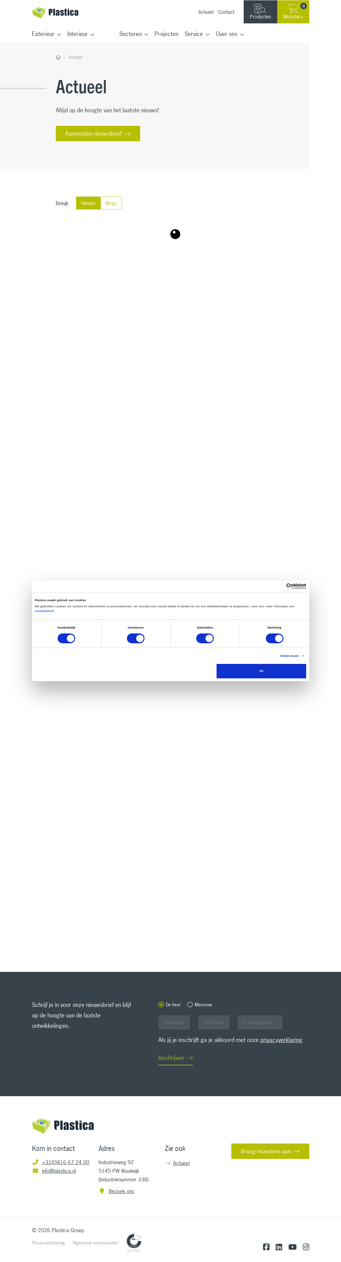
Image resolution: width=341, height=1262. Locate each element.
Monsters (295, 11)
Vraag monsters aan (266, 1151)
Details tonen (289, 655)
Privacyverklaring (48, 1243)
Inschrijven (171, 1058)
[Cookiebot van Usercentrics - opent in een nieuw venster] (279, 586)
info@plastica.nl (54, 1170)
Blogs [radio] (111, 201)
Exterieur (43, 34)
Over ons (226, 34)
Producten (260, 12)
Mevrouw (203, 1004)
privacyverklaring (281, 1040)
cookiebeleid (44, 611)
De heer (173, 1004)
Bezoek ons (116, 1191)
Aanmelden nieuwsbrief (93, 134)
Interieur (77, 34)
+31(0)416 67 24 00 (61, 1162)
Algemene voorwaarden (95, 1243)
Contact (226, 12)
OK (261, 671)
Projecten (166, 34)
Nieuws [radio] (88, 201)
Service (194, 34)
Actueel (205, 12)
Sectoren (130, 34)
